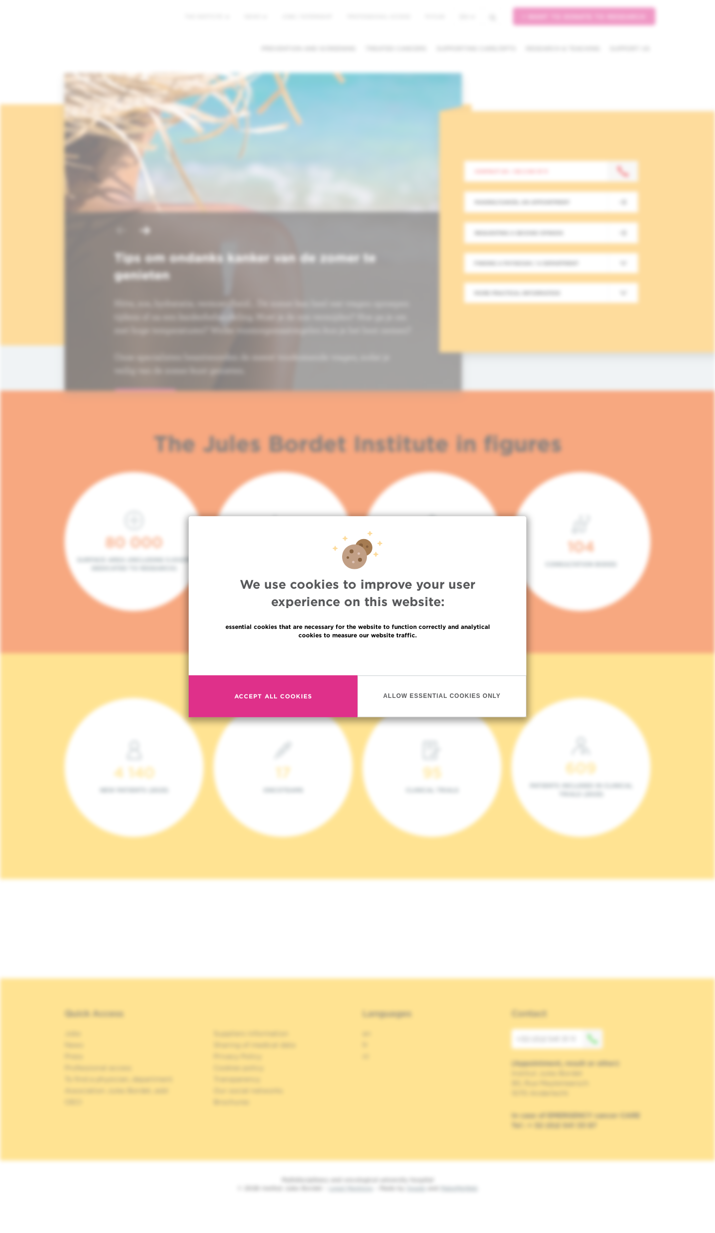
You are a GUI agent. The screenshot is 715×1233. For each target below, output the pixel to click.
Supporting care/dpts (476, 48)
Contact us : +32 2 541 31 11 (511, 171)
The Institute (207, 16)
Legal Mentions (351, 1188)
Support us (630, 48)
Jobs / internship (307, 16)
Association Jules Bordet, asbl (116, 1091)
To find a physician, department (119, 1079)
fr (365, 1045)
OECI (73, 1102)
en (467, 16)
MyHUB (434, 16)
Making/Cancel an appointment (522, 202)
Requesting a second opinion (519, 233)
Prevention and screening (308, 48)
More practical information (517, 293)
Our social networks (248, 1091)
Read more (357, 656)
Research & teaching (563, 48)
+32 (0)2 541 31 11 (559, 1039)
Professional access (378, 16)
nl (365, 1056)
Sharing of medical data (254, 1045)
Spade (416, 1188)
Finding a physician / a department (526, 263)
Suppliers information (251, 1033)
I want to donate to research (584, 16)
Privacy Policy (238, 1056)
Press (74, 1056)
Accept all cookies (273, 696)
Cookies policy (239, 1068)
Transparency (237, 1079)
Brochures (231, 1102)
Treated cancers (396, 48)
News (255, 16)
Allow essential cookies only (442, 695)
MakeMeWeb (459, 1188)
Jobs (73, 1033)
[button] (121, 231)
